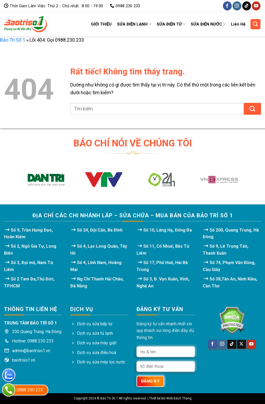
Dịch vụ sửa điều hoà (96, 352)
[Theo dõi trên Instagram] (237, 5)
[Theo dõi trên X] (241, 344)
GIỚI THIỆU (101, 24)
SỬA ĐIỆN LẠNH (134, 24)
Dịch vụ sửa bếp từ (94, 323)
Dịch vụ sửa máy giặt (96, 342)
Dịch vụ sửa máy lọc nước (101, 362)
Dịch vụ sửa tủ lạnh (95, 333)
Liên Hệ (238, 24)
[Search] (256, 24)
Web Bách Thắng (179, 398)
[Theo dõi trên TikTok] (246, 5)
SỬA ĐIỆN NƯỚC (208, 24)
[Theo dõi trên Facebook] (227, 5)
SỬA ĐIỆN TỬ (171, 24)
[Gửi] (252, 109)
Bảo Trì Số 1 (12, 40)
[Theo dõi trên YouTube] (256, 5)
